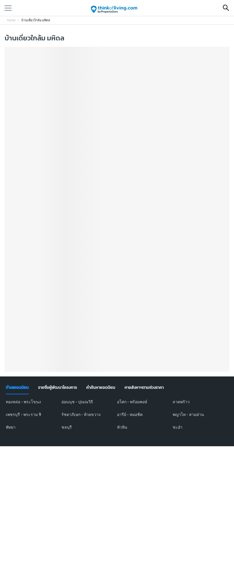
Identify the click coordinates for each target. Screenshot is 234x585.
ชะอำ (177, 427)
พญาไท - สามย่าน (188, 414)
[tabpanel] (117, 418)
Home (11, 20)
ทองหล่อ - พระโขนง (23, 402)
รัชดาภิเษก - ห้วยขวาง (81, 414)
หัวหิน (122, 427)
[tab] (17, 388)
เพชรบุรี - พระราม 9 (23, 414)
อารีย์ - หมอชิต (130, 414)
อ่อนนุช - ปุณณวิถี (77, 402)
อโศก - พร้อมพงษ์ (132, 402)
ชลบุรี (66, 427)
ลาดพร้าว (181, 402)
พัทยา (11, 427)
